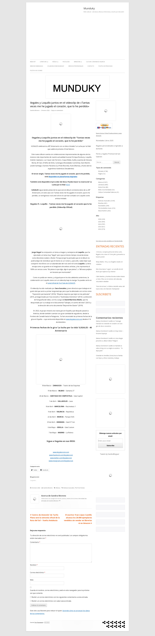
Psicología (66, 62)
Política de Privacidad (105, 66)
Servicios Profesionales (75, 66)
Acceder (47, 622)
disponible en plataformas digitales (63, 177)
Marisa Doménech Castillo (104, 321)
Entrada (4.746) (103, 171)
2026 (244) (101, 219)
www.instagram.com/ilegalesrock (61, 461)
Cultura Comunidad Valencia (95, 62)
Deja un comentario (57, 110)
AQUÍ (68, 185)
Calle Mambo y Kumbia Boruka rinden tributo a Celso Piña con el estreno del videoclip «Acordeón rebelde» (110, 278)
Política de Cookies (36, 70)
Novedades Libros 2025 (104, 140)
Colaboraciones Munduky (55, 66)
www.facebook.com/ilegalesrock (61, 455)
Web (31, 580)
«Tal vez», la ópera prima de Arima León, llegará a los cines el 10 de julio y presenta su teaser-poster (110, 254)
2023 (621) (101, 227)
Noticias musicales (68, 488)
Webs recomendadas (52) (106, 190)
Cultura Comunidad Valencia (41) (108, 192)
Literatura (43, 62)
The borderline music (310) (106, 208)
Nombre (34, 565)
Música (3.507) (102, 182)
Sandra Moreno (35, 110)
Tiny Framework (38, 622)
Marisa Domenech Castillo (104, 346)
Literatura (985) (103, 185)
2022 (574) (101, 229)
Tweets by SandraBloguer (109, 454)
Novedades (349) (103, 206)
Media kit (33, 62)
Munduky (89, 8)
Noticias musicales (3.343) (106, 201)
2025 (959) (101, 222)
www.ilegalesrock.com (74, 319)
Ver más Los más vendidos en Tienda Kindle (109, 241)
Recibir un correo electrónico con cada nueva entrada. (51, 601)
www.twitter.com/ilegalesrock (61, 458)
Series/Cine (77, 62)
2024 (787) (101, 224)
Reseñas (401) (102, 203)
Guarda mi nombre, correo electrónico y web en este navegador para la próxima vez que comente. (59, 591)
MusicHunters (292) (104, 211)
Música (54, 62)
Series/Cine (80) (103, 187)
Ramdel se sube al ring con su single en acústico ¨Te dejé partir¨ (109, 348)
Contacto (90, 66)
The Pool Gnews (80, 488)
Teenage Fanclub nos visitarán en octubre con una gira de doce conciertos (109, 323)
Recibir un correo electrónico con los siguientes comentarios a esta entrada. (60, 597)
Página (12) (101, 174)
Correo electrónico (37, 572)
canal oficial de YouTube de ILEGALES (61, 283)
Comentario (35, 542)
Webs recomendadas (36, 66)
